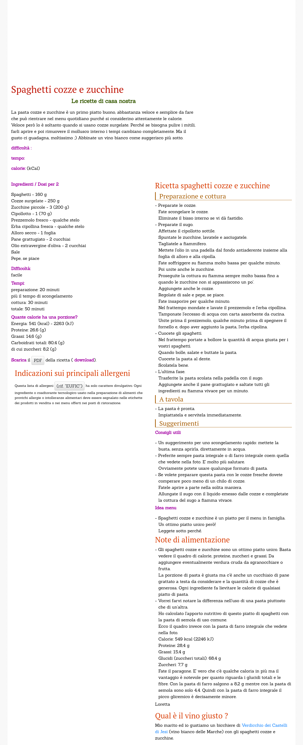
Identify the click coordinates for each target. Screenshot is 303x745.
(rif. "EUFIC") (69, 386)
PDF (38, 360)
